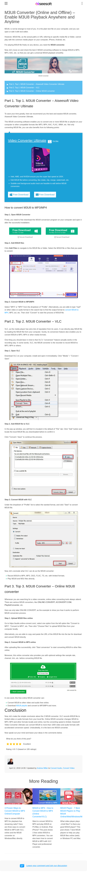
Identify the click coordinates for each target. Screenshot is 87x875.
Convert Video (69, 768)
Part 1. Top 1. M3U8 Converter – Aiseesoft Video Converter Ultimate (36, 84)
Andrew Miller (42, 768)
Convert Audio (56, 768)
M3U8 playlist (21, 706)
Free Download (20, 194)
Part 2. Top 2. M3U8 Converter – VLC (24, 88)
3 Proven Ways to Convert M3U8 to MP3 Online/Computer (15, 811)
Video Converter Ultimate (27, 140)
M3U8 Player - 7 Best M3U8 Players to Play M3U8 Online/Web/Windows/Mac (70, 812)
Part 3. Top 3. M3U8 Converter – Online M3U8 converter (32, 91)
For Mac (55, 141)
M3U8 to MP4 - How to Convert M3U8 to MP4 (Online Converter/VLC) (42, 812)
